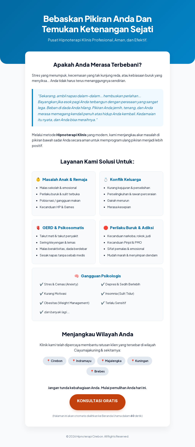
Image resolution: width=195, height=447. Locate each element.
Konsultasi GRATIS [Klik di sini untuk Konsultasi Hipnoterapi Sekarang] (97, 400)
